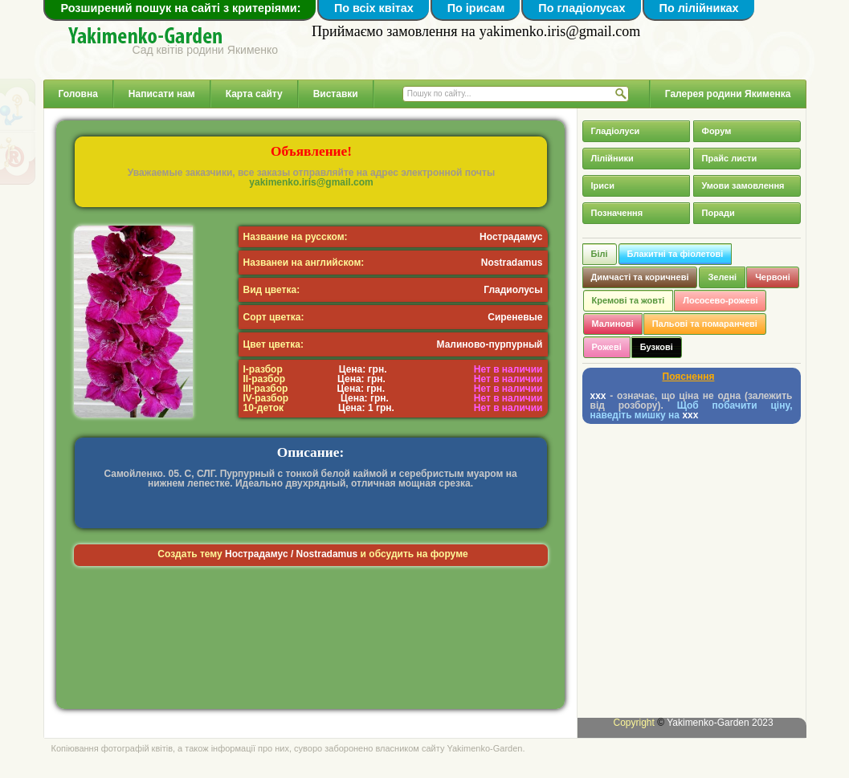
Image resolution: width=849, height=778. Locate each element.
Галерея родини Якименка (728, 94)
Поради (718, 213)
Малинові (613, 323)
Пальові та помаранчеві (704, 323)
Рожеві (607, 347)
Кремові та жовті (628, 300)
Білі (599, 254)
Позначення (617, 213)
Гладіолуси (615, 131)
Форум (717, 131)
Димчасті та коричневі (640, 277)
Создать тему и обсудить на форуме (312, 554)
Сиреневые (515, 317)
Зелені (722, 277)
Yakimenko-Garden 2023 (720, 722)
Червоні (772, 277)
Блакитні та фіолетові (675, 254)
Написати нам (162, 94)
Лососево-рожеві (720, 300)
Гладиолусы (513, 289)
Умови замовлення (743, 185)
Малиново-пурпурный (490, 344)
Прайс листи (729, 158)
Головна (78, 94)
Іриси (602, 185)
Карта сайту (254, 94)
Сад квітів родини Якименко (206, 49)
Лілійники (612, 158)
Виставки (335, 94)
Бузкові (656, 347)
